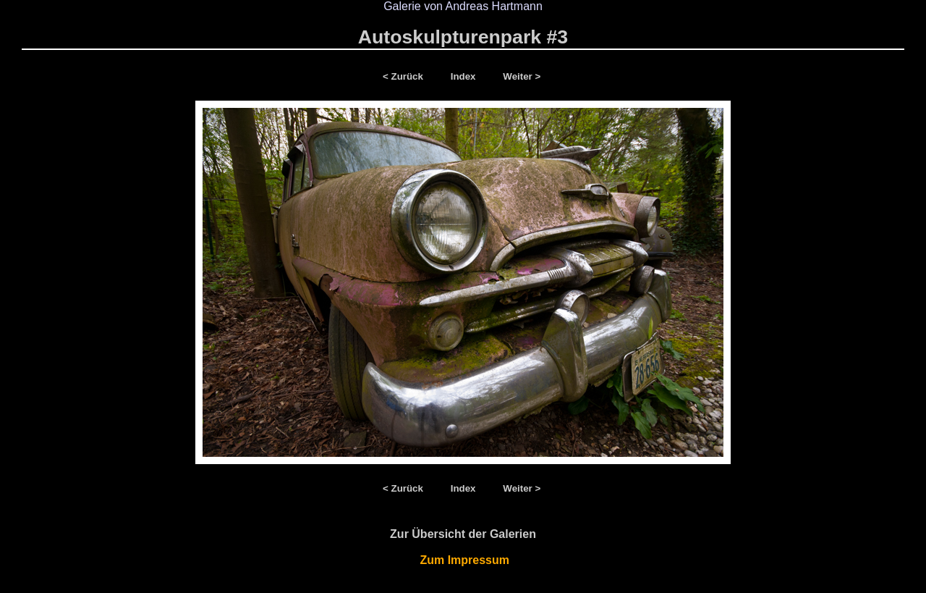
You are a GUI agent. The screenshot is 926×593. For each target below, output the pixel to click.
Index (464, 76)
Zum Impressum (463, 560)
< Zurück (405, 76)
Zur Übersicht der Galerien (463, 534)
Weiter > (521, 76)
